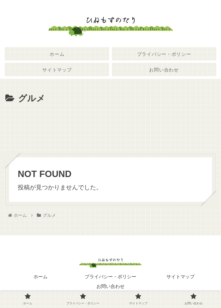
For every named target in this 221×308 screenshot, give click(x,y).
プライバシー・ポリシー (110, 276)
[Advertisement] (110, 126)
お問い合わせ (110, 286)
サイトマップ (180, 276)
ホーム (40, 276)
